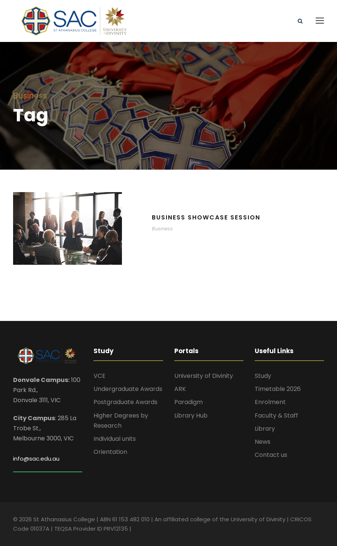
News (262, 441)
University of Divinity (203, 375)
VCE (99, 375)
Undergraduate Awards (128, 389)
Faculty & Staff (276, 415)
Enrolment (270, 402)
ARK (180, 389)
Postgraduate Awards (125, 402)
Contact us (271, 455)
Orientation (110, 452)
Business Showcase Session (206, 217)
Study (263, 375)
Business (162, 228)
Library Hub (191, 415)
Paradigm (188, 402)
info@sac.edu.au (36, 458)
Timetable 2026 (278, 389)
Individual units (115, 438)
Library (265, 428)
